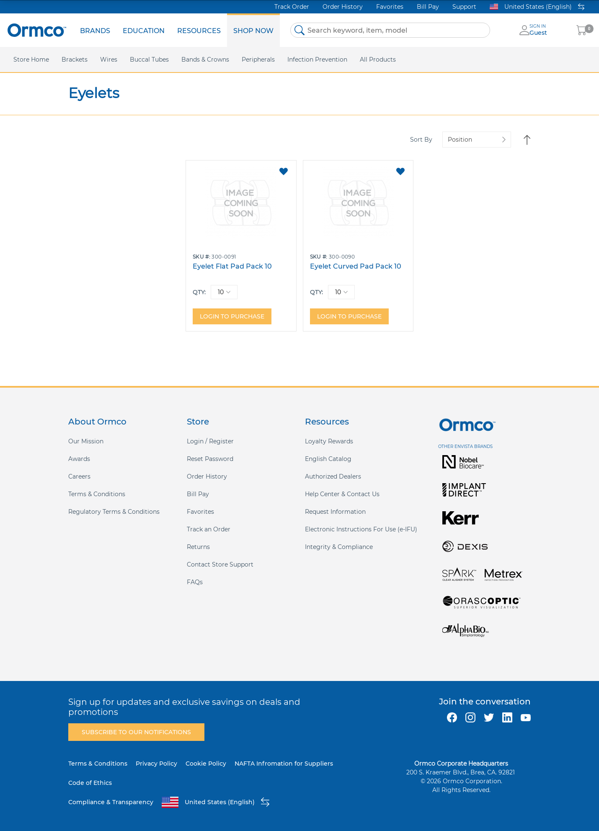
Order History (343, 6)
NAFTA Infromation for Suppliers (284, 763)
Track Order (291, 6)
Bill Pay (428, 6)
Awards (79, 459)
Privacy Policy (156, 763)
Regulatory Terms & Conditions (114, 511)
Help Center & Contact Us (342, 494)
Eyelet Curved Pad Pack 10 (355, 266)
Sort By (421, 139)
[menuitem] (95, 30)
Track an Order (208, 529)
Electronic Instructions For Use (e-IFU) (361, 529)
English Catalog (328, 459)
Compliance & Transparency (110, 802)
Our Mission (85, 441)
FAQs (195, 582)
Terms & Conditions (96, 494)
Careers (79, 476)
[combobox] (390, 30)
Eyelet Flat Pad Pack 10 (232, 266)
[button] (283, 171)
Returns (198, 547)
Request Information (335, 511)
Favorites (389, 6)
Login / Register (210, 441)
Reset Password (210, 459)
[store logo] (37, 29)
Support (464, 6)
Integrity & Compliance (339, 547)
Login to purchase (232, 316)
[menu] (177, 30)
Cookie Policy (206, 763)
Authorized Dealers (333, 476)
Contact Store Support (220, 564)
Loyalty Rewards (329, 441)
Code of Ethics (90, 783)
